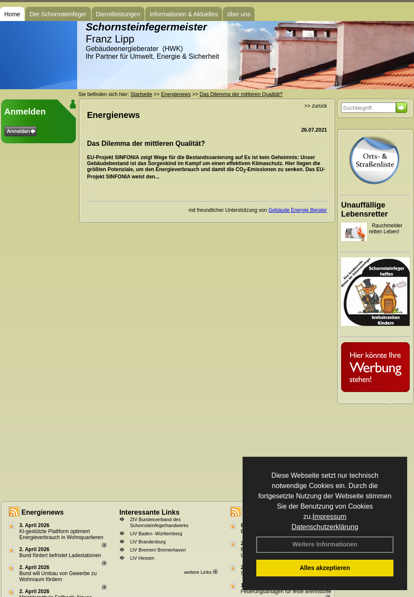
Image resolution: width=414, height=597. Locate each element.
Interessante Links (149, 512)
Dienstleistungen (118, 14)
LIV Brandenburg (147, 541)
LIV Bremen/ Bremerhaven (158, 549)
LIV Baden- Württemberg (156, 533)
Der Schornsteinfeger (58, 14)
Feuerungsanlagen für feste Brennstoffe (286, 591)
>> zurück (315, 106)
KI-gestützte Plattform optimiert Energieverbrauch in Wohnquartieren (61, 534)
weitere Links (200, 572)
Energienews (42, 512)
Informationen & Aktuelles (184, 14)
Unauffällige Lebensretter (364, 209)
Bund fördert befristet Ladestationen (60, 555)
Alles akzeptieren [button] (325, 567)
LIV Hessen (142, 558)
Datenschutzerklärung (324, 527)
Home (12, 14)
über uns (238, 14)
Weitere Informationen (324, 544)
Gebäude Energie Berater (297, 210)
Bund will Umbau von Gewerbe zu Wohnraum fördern (58, 576)
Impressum (329, 516)
